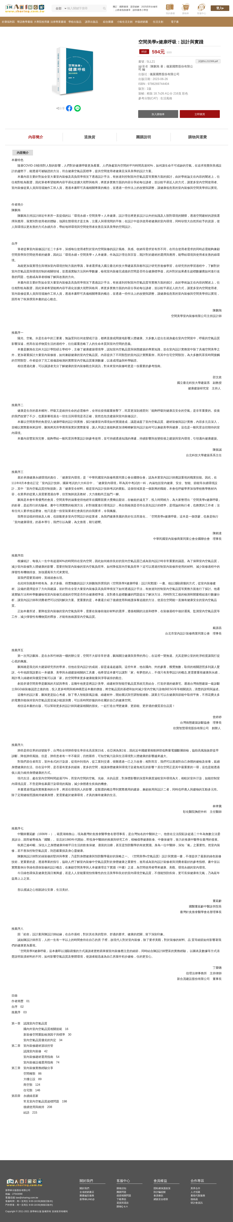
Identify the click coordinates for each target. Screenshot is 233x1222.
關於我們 (84, 1188)
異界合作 (195, 1188)
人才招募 (195, 1192)
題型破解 (134, 6)
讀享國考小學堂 (140, 10)
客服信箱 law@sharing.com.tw (21, 1197)
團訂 (115, 6)
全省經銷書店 (87, 1192)
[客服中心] (201, 8)
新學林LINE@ (87, 1199)
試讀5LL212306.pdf (208, 61)
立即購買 (200, 114)
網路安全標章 (161, 1199)
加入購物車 (158, 114)
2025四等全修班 (149, 6)
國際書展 (123, 6)
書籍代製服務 (198, 1195)
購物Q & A (122, 1206)
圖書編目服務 (87, 1195)
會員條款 (158, 1195)
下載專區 (121, 1199)
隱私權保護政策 (162, 1188)
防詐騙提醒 (160, 1192)
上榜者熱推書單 (123, 10)
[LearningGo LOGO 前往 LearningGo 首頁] (25, 8)
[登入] (220, 8)
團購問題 (121, 1192)
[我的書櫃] (169, 8)
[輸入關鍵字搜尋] (83, 8)
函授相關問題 (124, 1195)
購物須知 (121, 1188)
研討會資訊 (197, 1202)
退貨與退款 (123, 1202)
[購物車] (185, 8)
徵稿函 (194, 1199)
